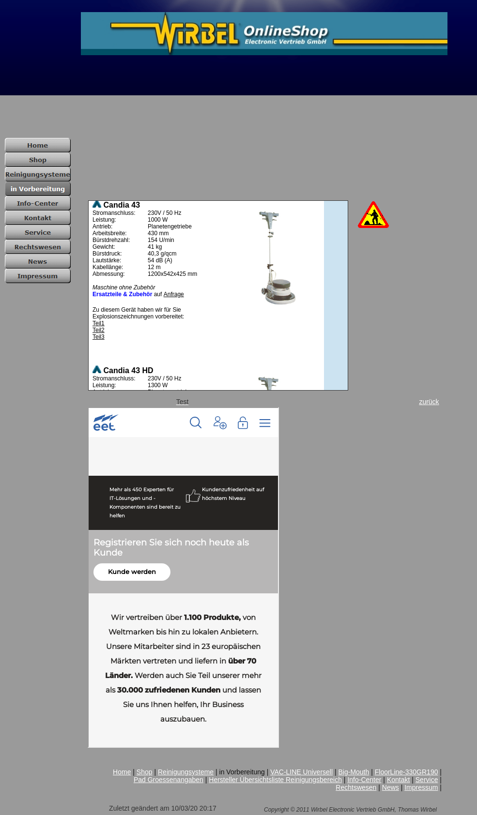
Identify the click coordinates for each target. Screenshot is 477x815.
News (390, 787)
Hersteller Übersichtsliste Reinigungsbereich (275, 780)
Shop (145, 772)
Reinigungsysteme (186, 772)
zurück (429, 402)
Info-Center (364, 780)
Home (122, 772)
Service (426, 780)
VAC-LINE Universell (301, 772)
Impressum (421, 787)
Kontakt (398, 780)
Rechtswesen (356, 787)
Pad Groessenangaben (168, 780)
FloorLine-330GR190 (406, 772)
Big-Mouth (353, 772)
